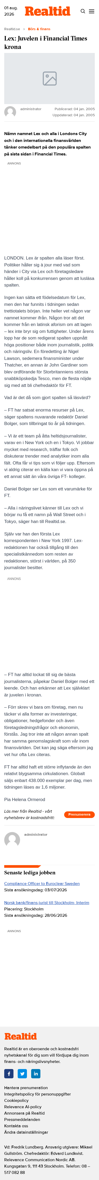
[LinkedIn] (35, 1073)
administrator (35, 834)
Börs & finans (39, 29)
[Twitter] (22, 1073)
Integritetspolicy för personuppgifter (37, 1094)
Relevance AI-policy (22, 1107)
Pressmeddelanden (22, 1119)
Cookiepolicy (16, 1100)
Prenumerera (79, 814)
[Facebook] (8, 1073)
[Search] (82, 11)
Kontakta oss (16, 1126)
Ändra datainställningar (26, 1132)
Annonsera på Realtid (24, 1113)
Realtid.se (12, 29)
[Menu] (91, 11)
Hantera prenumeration (26, 1087)
